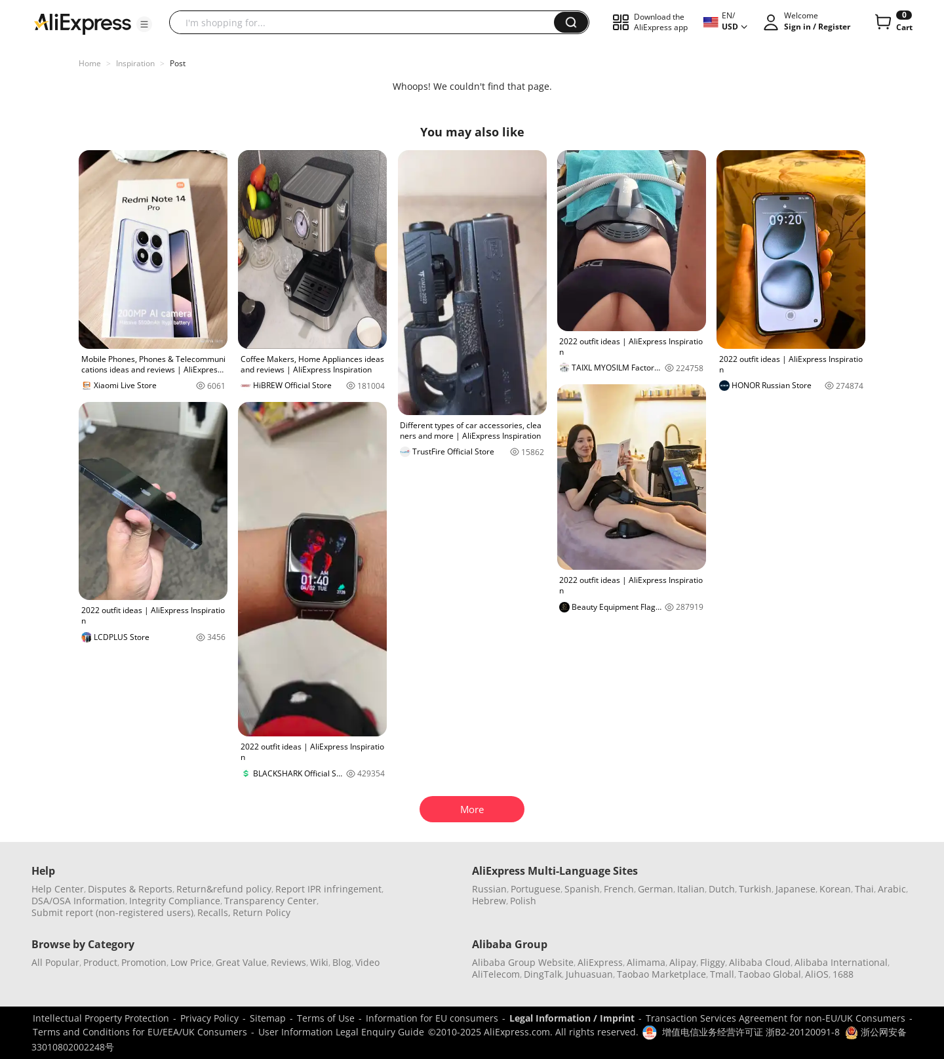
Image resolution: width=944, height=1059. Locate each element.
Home (90, 63)
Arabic (892, 889)
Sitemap (268, 1018)
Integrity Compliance (174, 900)
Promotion (144, 962)
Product (100, 962)
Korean (835, 889)
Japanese (796, 889)
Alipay (682, 962)
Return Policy (261, 912)
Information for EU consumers (432, 1018)
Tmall (722, 974)
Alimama (646, 962)
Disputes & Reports (130, 889)
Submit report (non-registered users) (112, 912)
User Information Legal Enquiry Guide (341, 1032)
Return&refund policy (223, 889)
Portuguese (535, 889)
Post (178, 63)
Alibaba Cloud (760, 962)
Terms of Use (326, 1018)
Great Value (241, 962)
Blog (341, 962)
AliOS (817, 974)
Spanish (582, 889)
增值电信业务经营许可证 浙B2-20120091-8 (751, 1032)
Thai (864, 889)
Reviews (288, 962)
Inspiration (135, 63)
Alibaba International (841, 962)
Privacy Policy (209, 1018)
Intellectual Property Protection (101, 1018)
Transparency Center (270, 900)
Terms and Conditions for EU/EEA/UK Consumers (140, 1032)
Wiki (319, 962)
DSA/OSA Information (78, 900)
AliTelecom (496, 974)
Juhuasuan (589, 974)
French (619, 889)
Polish (523, 900)
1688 (843, 974)
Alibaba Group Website (523, 962)
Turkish (755, 889)
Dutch (722, 889)
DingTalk (543, 974)
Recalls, (214, 912)
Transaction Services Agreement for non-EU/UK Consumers (775, 1018)
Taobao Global (769, 974)
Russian (489, 889)
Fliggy (712, 962)
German (655, 889)
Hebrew (489, 900)
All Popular (55, 962)
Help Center (57, 889)
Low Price (191, 962)
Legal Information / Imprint (572, 1018)
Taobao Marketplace (661, 974)
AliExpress (600, 962)
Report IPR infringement (328, 889)
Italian (691, 889)
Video (367, 962)
